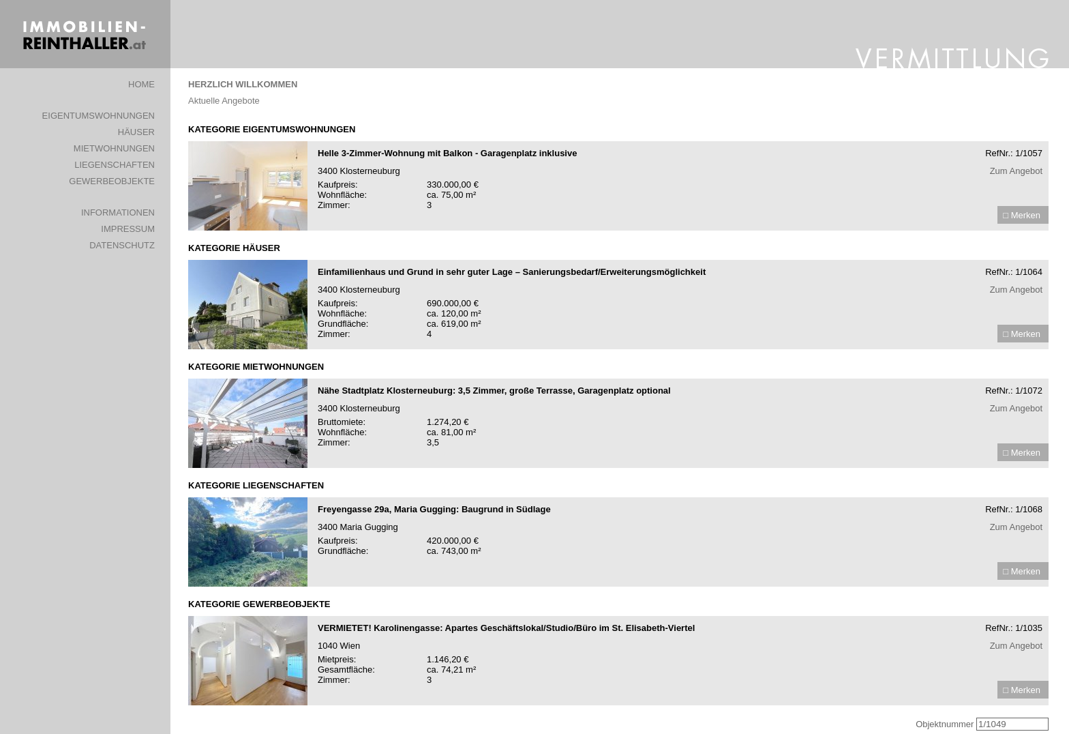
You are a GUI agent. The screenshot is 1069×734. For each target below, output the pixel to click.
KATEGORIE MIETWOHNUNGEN (256, 367)
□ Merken (1021, 215)
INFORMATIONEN (118, 212)
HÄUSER (136, 132)
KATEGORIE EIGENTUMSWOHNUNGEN (271, 129)
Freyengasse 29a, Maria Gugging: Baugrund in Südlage (434, 509)
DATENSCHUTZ (122, 245)
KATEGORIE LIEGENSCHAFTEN (256, 485)
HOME (141, 84)
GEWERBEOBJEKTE (112, 181)
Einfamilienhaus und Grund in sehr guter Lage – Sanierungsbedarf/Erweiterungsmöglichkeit (512, 272)
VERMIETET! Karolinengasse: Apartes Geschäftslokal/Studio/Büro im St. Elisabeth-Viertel (506, 628)
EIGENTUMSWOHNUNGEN (98, 116)
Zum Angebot (1016, 171)
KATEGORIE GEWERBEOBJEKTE (259, 604)
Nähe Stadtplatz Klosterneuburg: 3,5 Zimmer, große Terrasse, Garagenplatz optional (494, 390)
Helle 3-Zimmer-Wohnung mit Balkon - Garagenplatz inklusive (447, 153)
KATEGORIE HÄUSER (234, 248)
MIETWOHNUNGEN (114, 148)
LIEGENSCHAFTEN (114, 165)
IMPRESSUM (128, 229)
